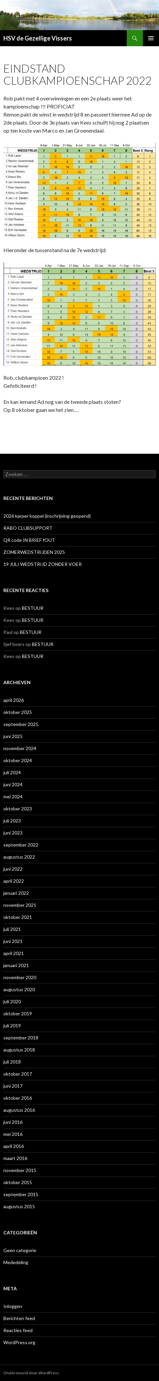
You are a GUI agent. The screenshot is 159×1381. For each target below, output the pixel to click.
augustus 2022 (19, 857)
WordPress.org (19, 1342)
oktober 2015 (17, 1182)
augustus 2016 (19, 1110)
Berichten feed (19, 1318)
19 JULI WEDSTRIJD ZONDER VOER (42, 564)
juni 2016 (13, 1122)
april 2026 (13, 700)
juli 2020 (12, 1001)
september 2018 (20, 1037)
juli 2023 (12, 820)
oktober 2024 (17, 760)
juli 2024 (12, 772)
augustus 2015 (19, 1206)
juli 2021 (12, 929)
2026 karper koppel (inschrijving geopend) (47, 516)
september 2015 (20, 1194)
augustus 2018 (19, 1049)
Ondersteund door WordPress (31, 1372)
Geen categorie (19, 1250)
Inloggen (12, 1306)
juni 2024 (13, 784)
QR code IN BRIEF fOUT (29, 540)
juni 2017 (13, 1086)
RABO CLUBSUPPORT (27, 528)
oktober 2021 (17, 917)
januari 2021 (16, 965)
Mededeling (15, 1262)
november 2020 (19, 977)
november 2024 (19, 748)
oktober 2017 (17, 1074)
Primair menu (151, 38)
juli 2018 (12, 1062)
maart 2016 (15, 1158)
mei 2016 (13, 1134)
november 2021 (19, 905)
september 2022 (20, 845)
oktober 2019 (17, 1013)
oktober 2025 (17, 712)
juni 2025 (13, 736)
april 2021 (13, 953)
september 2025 (20, 724)
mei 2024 (13, 796)
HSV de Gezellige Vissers (37, 38)
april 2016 (13, 1146)
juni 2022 (13, 869)
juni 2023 (13, 832)
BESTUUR (32, 608)
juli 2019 (12, 1025)
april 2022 (13, 881)
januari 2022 (16, 893)
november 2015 (19, 1170)
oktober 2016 (17, 1098)
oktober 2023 (17, 808)
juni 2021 (13, 941)
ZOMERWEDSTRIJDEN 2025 (34, 552)
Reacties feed (18, 1330)
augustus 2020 (19, 989)
